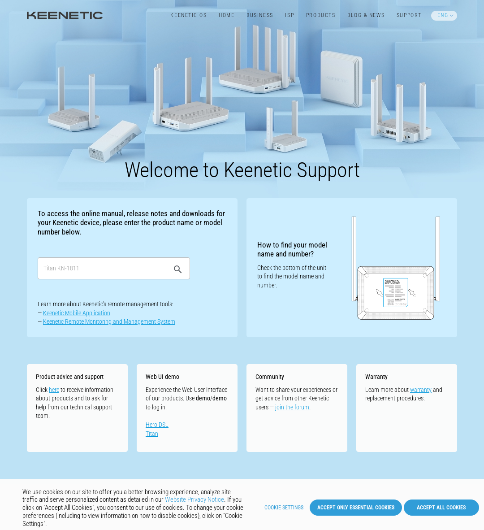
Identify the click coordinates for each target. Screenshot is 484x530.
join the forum (292, 407)
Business (259, 15)
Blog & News (366, 15)
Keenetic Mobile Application (76, 313)
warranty (421, 389)
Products (320, 15)
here (54, 389)
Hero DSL (157, 424)
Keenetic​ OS (188, 15)
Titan (152, 433)
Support (409, 15)
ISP (289, 15)
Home (226, 15)
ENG (443, 15)
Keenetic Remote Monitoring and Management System (109, 321)
